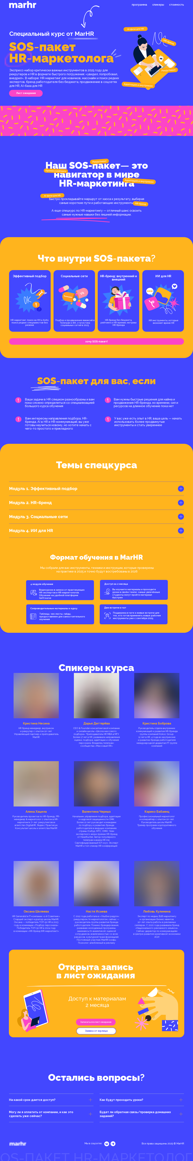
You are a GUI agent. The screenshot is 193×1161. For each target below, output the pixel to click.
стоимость (176, 4)
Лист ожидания (26, 93)
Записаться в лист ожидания (95, 1022)
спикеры (158, 4)
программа (139, 4)
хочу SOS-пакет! (96, 341)
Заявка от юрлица (96, 1030)
